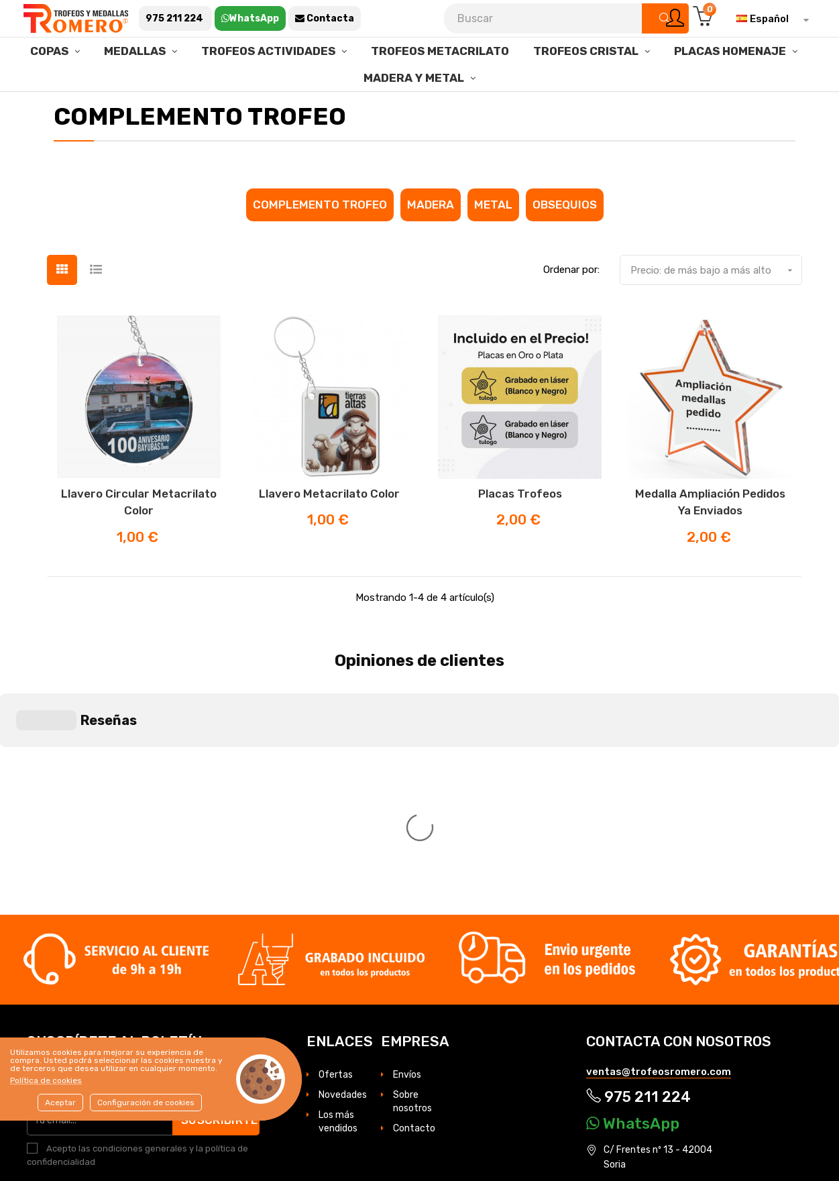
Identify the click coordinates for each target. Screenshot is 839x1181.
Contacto (414, 926)
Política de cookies (46, 1080)
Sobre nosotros (412, 899)
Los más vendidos (338, 919)
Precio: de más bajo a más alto (715, 311)
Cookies (603, 1046)
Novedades (343, 892)
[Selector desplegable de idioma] (769, 19)
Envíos (407, 872)
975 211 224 (638, 894)
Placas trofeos (520, 534)
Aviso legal (766, 1031)
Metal (493, 245)
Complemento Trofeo (320, 245)
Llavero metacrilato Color (329, 534)
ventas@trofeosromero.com (658, 869)
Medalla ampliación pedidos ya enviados (710, 543)
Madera (430, 245)
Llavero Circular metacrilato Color (139, 543)
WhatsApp (632, 920)
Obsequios (565, 245)
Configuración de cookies (145, 1102)
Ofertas (336, 872)
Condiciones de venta (672, 1046)
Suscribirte (222, 916)
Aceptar (60, 1102)
